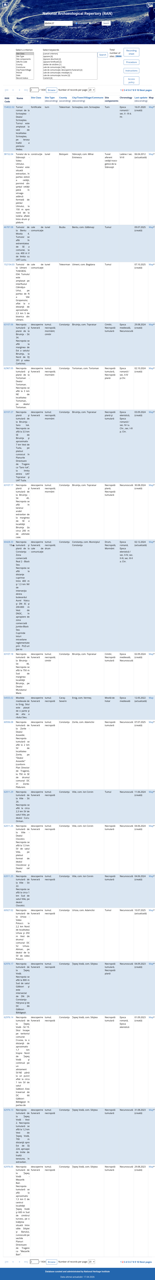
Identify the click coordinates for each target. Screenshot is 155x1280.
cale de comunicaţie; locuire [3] (70, 75)
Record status (25, 78)
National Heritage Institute (97, 1271)
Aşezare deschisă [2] (70, 59)
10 (138, 90)
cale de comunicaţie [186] (70, 67)
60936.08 (8, 722)
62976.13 (8, 1109)
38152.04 (8, 154)
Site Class (25, 53)
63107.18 (8, 654)
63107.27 (8, 412)
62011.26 (8, 825)
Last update (141, 97)
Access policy (131, 81)
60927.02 (8, 910)
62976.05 (8, 1166)
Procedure (131, 62)
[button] (150, 5)
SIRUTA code (25, 61)
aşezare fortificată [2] (70, 61)
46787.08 (8, 227)
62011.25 (8, 876)
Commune (25, 67)
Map (151, 107)
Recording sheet (131, 52)
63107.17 (8, 485)
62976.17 (8, 963)
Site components (25, 59)
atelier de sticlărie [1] (70, 64)
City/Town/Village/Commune (87, 97)
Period (25, 72)
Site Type (25, 56)
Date (25, 75)
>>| (26, 90)
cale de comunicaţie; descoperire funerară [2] (70, 70)
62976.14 (8, 1017)
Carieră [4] (70, 78)
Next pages (146, 90)
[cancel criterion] (70, 53)
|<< (6, 90)
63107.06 (8, 324)
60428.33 (8, 541)
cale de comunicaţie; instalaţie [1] (70, 72)
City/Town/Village (25, 70)
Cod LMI (94, 23)
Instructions (131, 70)
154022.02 (9, 107)
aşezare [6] (70, 56)
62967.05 (8, 368)
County (25, 64)
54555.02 (8, 697)
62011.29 (8, 791)
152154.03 (9, 264)
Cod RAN (81, 23)
